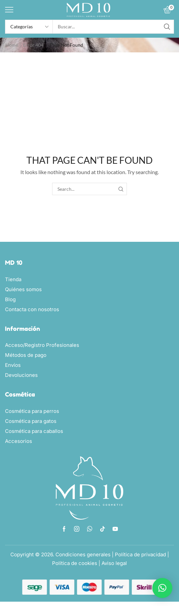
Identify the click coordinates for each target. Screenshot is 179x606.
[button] (9, 9)
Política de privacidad (140, 554)
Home (11, 45)
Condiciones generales (83, 554)
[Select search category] (29, 26)
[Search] (167, 26)
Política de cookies (74, 563)
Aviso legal (114, 563)
